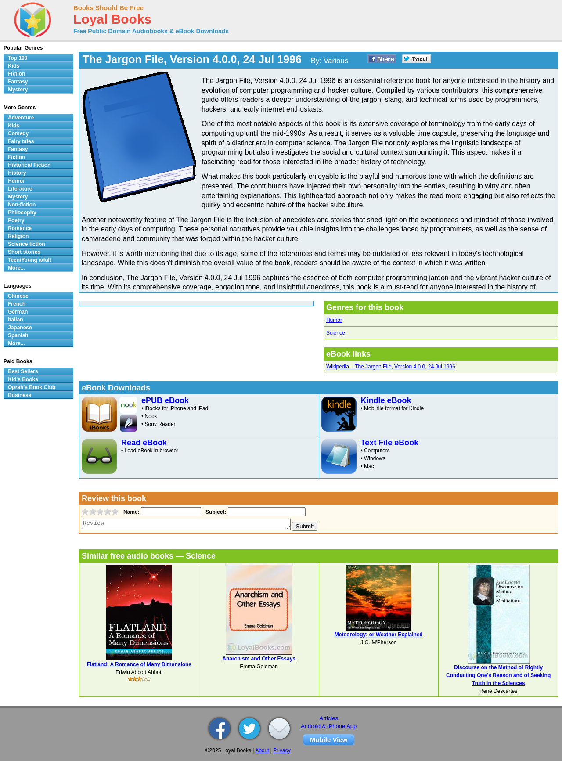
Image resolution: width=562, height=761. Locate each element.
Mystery (18, 90)
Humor (334, 320)
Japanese (20, 328)
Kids (13, 66)
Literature (20, 189)
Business (19, 395)
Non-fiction (22, 205)
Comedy (18, 133)
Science (335, 333)
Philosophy (22, 212)
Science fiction (26, 244)
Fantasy (18, 82)
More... (16, 268)
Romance (20, 228)
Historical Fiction (29, 165)
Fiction (16, 74)
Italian (15, 320)
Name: (130, 512)
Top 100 (17, 58)
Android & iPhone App (329, 726)
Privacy (281, 750)
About (262, 750)
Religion (18, 236)
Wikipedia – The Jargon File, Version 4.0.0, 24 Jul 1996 (390, 367)
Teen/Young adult (29, 260)
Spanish (18, 335)
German (18, 312)
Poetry (16, 220)
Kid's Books (23, 379)
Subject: (214, 512)
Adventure (21, 118)
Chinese (18, 296)
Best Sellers (23, 371)
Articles (328, 718)
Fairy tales (21, 141)
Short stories (24, 252)
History (17, 173)
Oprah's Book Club (31, 387)
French (16, 304)
